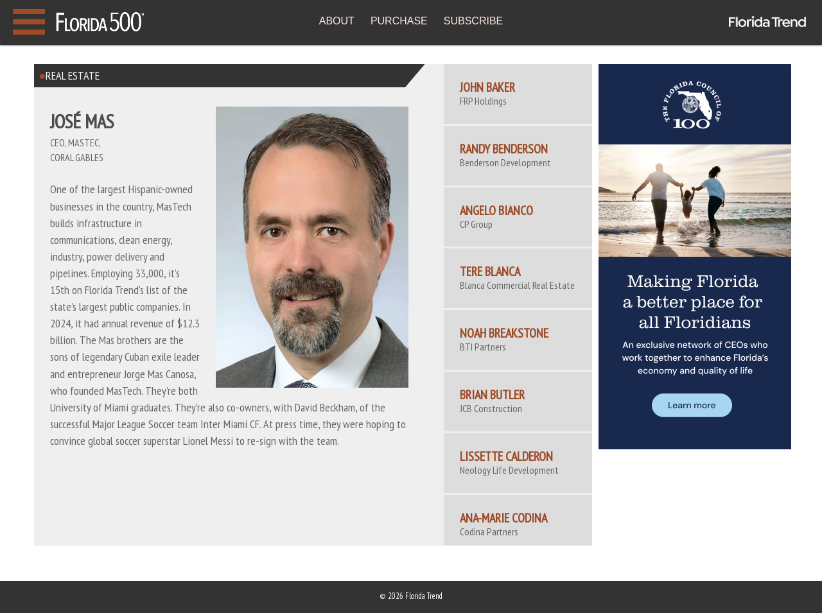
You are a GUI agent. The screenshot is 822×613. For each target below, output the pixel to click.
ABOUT (336, 20)
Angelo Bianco (496, 210)
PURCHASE (399, 20)
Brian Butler (492, 394)
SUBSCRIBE (473, 20)
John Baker (487, 87)
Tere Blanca (490, 271)
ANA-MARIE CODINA (503, 518)
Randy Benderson (504, 149)
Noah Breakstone (504, 333)
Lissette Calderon (506, 456)
